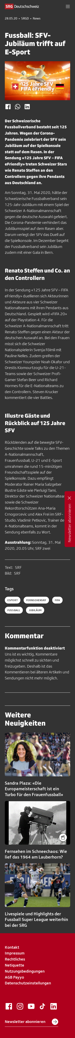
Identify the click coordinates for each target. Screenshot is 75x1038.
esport (12, 600)
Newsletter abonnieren (31, 1022)
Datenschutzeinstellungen (28, 983)
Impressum (15, 953)
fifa (57, 600)
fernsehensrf (36, 600)
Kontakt (12, 947)
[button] (67, 6)
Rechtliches (15, 959)
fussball (13, 610)
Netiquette (14, 965)
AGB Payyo (14, 977)
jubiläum (35, 610)
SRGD (25, 18)
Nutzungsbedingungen (25, 971)
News (36, 18)
